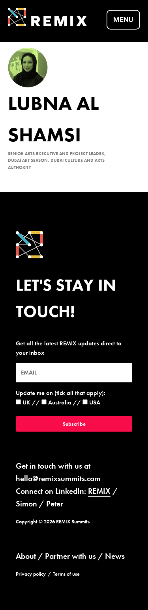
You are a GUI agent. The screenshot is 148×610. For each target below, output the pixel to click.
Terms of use (66, 574)
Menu (123, 19)
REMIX (99, 491)
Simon (26, 504)
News (115, 556)
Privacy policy (31, 574)
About (26, 556)
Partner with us (70, 556)
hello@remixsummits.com (58, 478)
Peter (54, 504)
